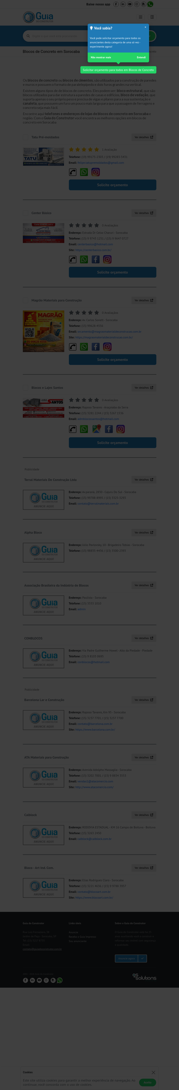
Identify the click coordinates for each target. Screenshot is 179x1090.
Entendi (141, 57)
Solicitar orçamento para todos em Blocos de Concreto (118, 70)
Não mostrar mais (101, 57)
